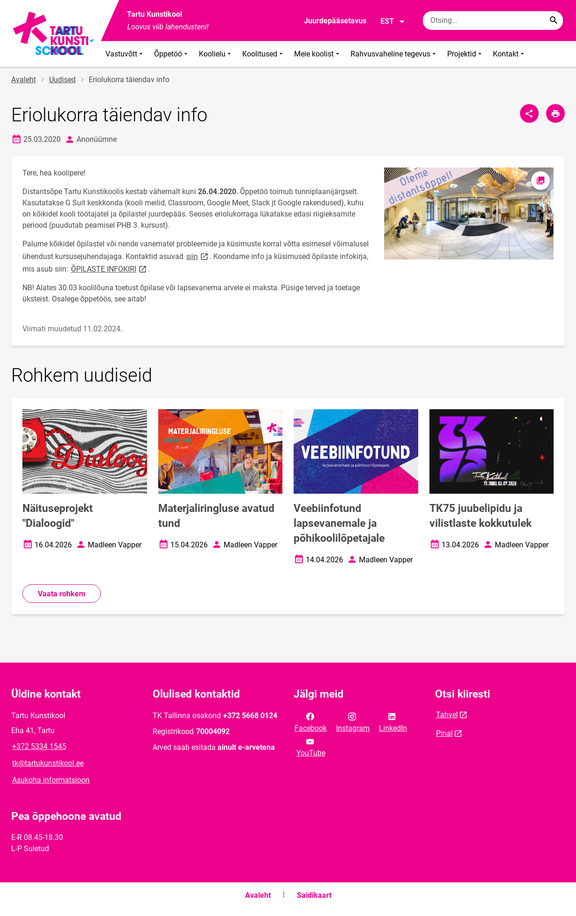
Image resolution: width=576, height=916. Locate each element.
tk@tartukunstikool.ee (48, 763)
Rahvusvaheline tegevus (394, 53)
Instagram (353, 721)
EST (392, 21)
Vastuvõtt (125, 53)
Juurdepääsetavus (335, 20)
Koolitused (263, 53)
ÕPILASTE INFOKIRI (109, 268)
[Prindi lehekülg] (555, 113)
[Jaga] (529, 113)
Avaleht (23, 79)
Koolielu (216, 53)
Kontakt (509, 53)
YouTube (310, 746)
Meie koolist (317, 53)
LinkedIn (393, 721)
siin (198, 256)
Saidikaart (314, 895)
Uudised (62, 79)
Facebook (311, 721)
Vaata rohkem (61, 593)
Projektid (465, 53)
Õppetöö (172, 53)
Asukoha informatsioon (51, 780)
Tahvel (447, 714)
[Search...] (554, 20)
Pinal (444, 733)
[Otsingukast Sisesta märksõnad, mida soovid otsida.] (493, 20)
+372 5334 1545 (39, 746)
